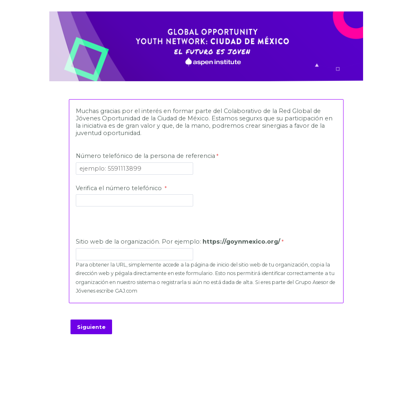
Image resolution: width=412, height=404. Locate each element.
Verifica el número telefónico (119, 188)
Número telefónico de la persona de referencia (145, 156)
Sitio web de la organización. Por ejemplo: (178, 241)
